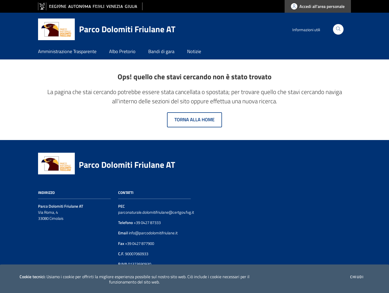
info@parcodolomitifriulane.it (153, 233)
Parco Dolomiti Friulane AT (127, 164)
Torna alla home (194, 119)
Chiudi (357, 277)
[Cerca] (338, 29)
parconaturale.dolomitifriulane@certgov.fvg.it (156, 212)
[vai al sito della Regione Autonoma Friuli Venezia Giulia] (90, 6)
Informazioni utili (306, 30)
